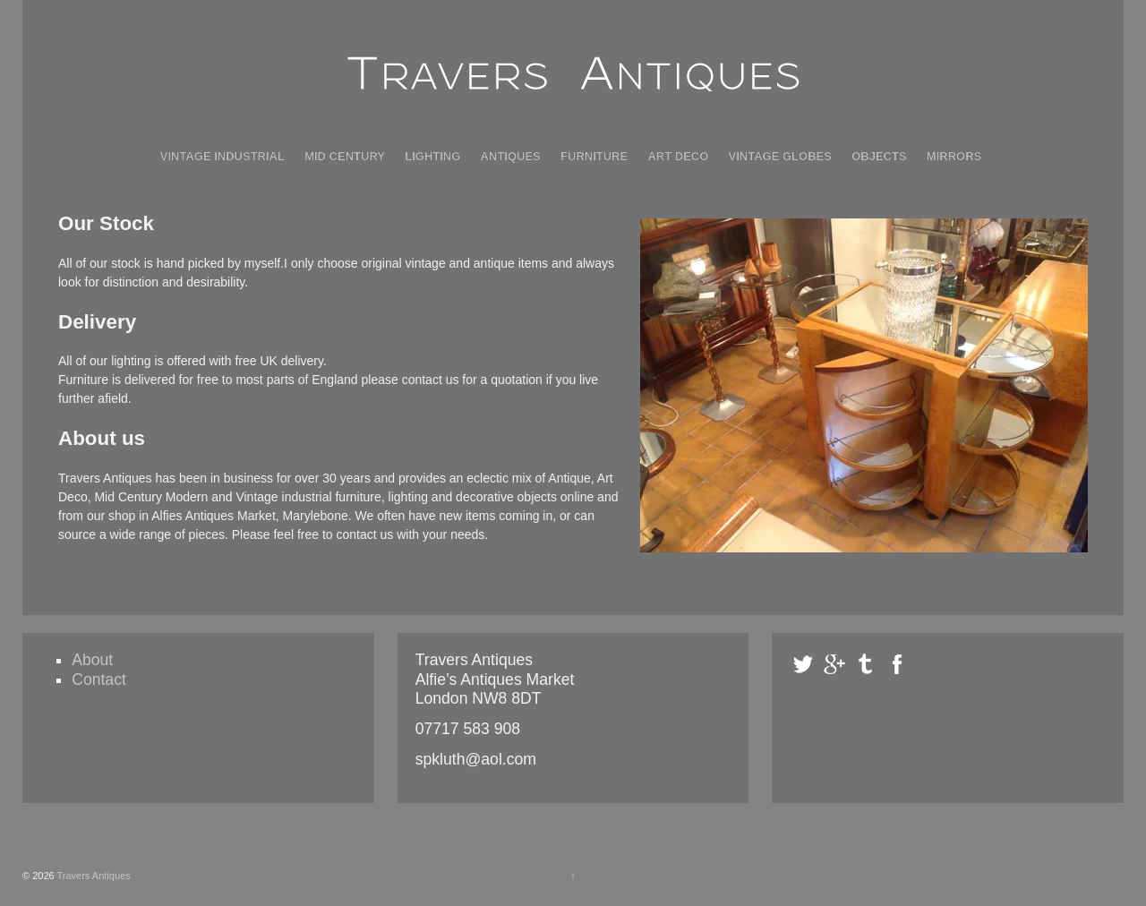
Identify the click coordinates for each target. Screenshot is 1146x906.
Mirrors (954, 156)
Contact (99, 679)
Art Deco (677, 156)
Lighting (432, 156)
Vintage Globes (780, 156)
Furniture (594, 156)
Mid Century (344, 156)
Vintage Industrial (222, 156)
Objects (878, 156)
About (92, 660)
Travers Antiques (93, 875)
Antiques (511, 156)
